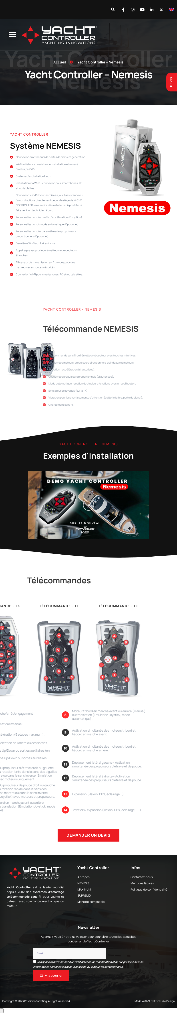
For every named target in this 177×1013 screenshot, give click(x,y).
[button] (113, 9)
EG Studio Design (164, 1001)
